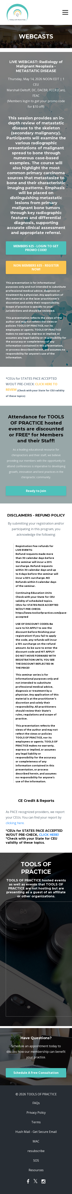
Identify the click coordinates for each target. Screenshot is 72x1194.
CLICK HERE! (49, 835)
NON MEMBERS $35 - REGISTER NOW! (36, 267)
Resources (36, 1170)
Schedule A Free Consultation (36, 1073)
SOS (36, 1160)
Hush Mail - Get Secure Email (36, 1132)
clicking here (15, 823)
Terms (36, 1122)
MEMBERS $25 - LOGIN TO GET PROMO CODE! (36, 248)
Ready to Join (36, 491)
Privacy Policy (36, 1112)
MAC (36, 1141)
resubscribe (36, 1151)
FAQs (36, 1103)
